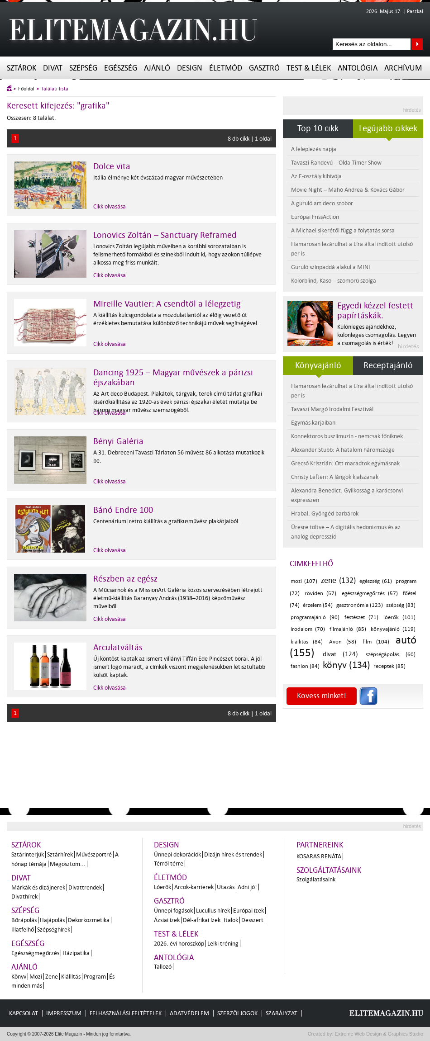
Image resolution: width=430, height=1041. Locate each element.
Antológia (357, 68)
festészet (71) (361, 617)
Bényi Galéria (118, 441)
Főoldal (26, 89)
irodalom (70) (308, 629)
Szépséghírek (53, 929)
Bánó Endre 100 (123, 510)
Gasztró (264, 68)
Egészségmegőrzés (35, 953)
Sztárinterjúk (27, 854)
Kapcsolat (23, 1013)
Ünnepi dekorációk (177, 854)
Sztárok (21, 68)
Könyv (18, 976)
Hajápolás (52, 920)
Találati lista (54, 89)
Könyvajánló (318, 365)
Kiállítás (71, 976)
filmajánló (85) (348, 629)
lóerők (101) (399, 617)
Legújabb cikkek (388, 128)
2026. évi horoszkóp (179, 943)
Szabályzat (281, 1013)
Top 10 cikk (318, 128)
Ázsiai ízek (167, 920)
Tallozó (163, 966)
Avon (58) (342, 642)
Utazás (225, 887)
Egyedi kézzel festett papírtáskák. (375, 311)
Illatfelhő (22, 929)
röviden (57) (320, 593)
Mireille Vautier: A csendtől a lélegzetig (166, 304)
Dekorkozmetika (89, 920)
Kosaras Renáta (318, 856)
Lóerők (162, 887)
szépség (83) (401, 605)
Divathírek (24, 896)
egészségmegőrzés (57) (370, 593)
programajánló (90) (315, 617)
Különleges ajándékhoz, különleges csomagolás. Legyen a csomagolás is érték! (376, 334)
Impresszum (63, 1013)
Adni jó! (247, 887)
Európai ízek (248, 910)
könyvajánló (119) (393, 629)
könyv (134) (346, 664)
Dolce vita (111, 166)
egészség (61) (375, 581)
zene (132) (338, 580)
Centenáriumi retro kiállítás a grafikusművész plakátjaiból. (166, 521)
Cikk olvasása (109, 206)
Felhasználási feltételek (126, 1013)
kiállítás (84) (307, 642)
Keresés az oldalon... (417, 44)
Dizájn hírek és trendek (233, 854)
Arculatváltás (118, 648)
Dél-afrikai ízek (201, 920)
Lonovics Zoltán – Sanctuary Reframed (165, 235)
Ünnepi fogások (173, 910)
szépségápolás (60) (391, 655)
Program (95, 976)
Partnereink (319, 845)
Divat (52, 68)
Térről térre (168, 863)
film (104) (376, 642)
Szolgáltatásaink (328, 870)
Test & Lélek (309, 68)
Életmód (225, 68)
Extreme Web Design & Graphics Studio (379, 1033)
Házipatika (76, 953)
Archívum (403, 68)
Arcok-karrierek (194, 887)
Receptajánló (388, 365)
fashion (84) (305, 666)
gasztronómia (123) (359, 605)
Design (189, 68)
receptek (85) (389, 666)
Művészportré (94, 854)
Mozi (35, 976)
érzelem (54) (318, 605)
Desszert (252, 920)
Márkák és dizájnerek (38, 887)
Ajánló (157, 68)
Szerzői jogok (237, 1013)
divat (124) (340, 654)
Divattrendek (85, 887)
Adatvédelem (189, 1013)
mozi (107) (304, 581)
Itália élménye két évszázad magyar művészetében (158, 177)
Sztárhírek (60, 854)
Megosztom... (68, 864)
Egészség (120, 68)
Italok (231, 920)
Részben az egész (125, 579)
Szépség (83, 68)
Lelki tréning (223, 943)
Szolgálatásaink (315, 879)
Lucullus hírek (213, 910)
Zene (51, 976)
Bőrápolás (24, 920)
